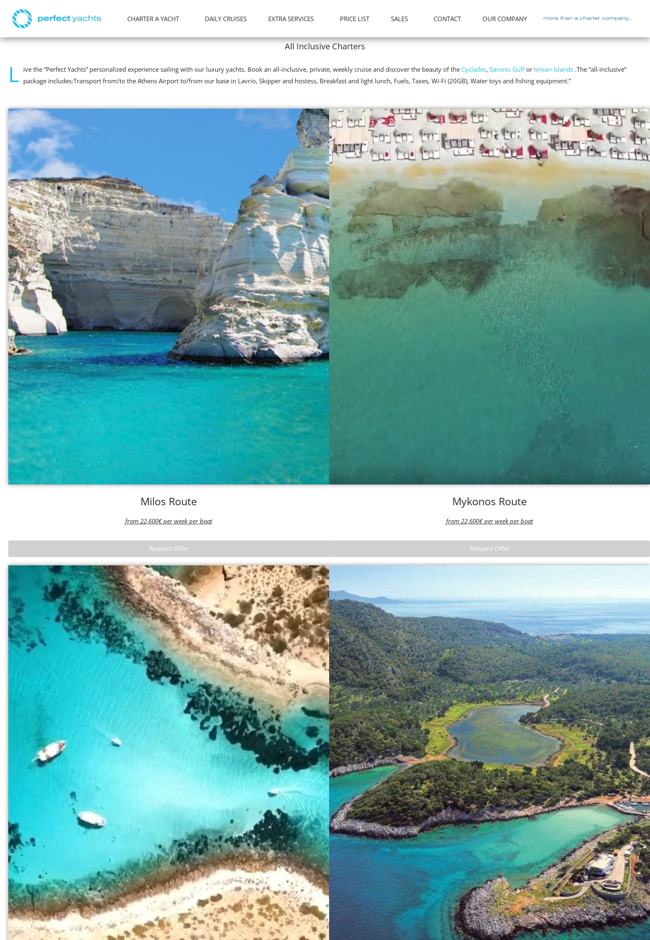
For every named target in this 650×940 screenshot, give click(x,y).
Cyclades (473, 69)
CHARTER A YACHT (155, 19)
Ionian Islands (553, 69)
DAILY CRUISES (226, 19)
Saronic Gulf (507, 69)
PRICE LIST (354, 19)
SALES (401, 19)
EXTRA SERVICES (293, 19)
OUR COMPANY (507, 19)
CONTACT (447, 19)
